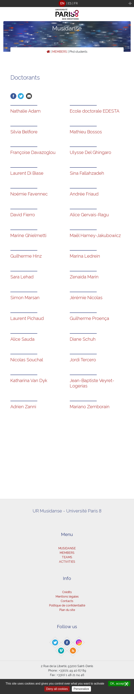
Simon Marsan (25, 297)
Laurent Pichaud (27, 318)
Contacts (67, 601)
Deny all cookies (57, 688)
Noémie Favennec (29, 194)
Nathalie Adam (25, 111)
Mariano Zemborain (90, 406)
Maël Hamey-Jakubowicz (95, 235)
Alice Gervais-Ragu (89, 214)
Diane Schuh (83, 339)
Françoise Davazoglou (32, 152)
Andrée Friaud (84, 194)
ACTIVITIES (67, 561)
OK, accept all (119, 683)
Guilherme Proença (89, 318)
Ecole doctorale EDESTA (94, 111)
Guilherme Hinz (26, 256)
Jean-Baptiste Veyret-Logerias (92, 383)
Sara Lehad (22, 276)
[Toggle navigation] (5, 3)
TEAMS (67, 557)
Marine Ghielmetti (28, 235)
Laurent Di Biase (26, 173)
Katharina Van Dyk (28, 380)
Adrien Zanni (23, 406)
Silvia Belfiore (23, 131)
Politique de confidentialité (67, 605)
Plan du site (67, 610)
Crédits (67, 592)
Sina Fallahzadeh (87, 173)
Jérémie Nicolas (86, 297)
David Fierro (22, 214)
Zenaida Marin (84, 276)
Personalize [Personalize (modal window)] (81, 688)
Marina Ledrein (85, 256)
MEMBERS (59, 51)
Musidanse (67, 28)
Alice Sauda (22, 339)
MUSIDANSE (67, 548)
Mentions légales (67, 596)
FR (76, 3)
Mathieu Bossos (86, 131)
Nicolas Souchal (26, 359)
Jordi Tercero (83, 359)
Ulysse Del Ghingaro (90, 152)
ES (70, 3)
